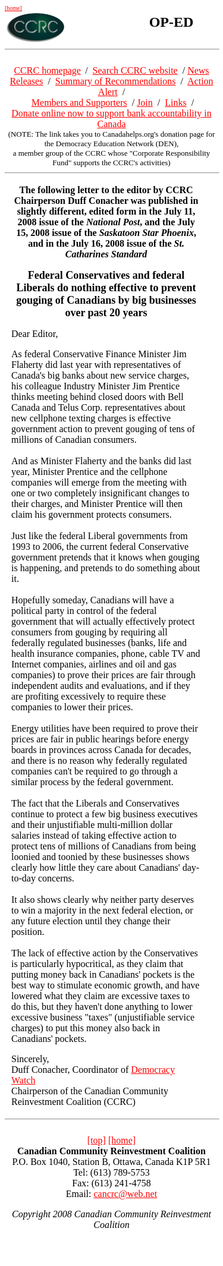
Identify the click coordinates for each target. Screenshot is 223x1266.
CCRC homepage (47, 70)
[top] (96, 1140)
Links (175, 102)
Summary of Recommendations (115, 81)
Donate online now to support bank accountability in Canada (111, 118)
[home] (13, 8)
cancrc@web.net (125, 1194)
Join (145, 102)
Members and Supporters (79, 102)
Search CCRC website (135, 70)
